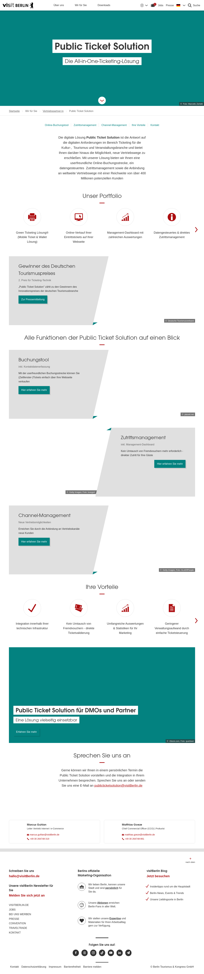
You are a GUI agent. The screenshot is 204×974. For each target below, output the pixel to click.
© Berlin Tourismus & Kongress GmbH (172, 966)
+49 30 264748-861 (133, 838)
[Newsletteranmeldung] (128, 953)
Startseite (14, 111)
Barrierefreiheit (72, 966)
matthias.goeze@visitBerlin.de (138, 834)
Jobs (160, 5)
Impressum (55, 966)
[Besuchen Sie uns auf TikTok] (102, 953)
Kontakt (154, 125)
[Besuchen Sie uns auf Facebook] (76, 953)
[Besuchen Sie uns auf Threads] (84, 953)
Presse (170, 5)
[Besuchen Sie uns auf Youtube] (111, 953)
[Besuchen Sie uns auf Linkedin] (120, 953)
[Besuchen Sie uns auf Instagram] (93, 953)
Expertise (115, 918)
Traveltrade (18, 928)
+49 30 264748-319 (38, 838)
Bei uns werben (20, 914)
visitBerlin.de (19, 905)
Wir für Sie (81, 5)
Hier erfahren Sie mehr (34, 390)
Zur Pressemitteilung (33, 299)
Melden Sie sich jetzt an (27, 895)
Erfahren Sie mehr (26, 731)
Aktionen (102, 902)
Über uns (59, 5)
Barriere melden (92, 966)
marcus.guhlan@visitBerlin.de (43, 834)
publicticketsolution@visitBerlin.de (118, 785)
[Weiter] (196, 229)
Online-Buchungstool (57, 125)
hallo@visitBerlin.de (24, 876)
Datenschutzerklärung (33, 966)
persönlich (111, 888)
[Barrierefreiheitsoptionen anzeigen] (144, 5)
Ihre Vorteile (138, 125)
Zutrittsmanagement (85, 125)
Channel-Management (114, 125)
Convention (17, 923)
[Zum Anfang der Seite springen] (190, 860)
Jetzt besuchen (158, 876)
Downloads (104, 5)
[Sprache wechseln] (181, 5)
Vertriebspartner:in (53, 111)
